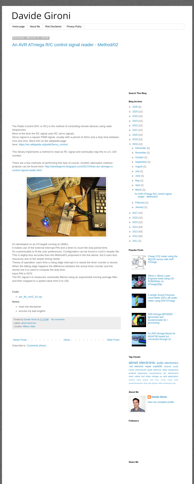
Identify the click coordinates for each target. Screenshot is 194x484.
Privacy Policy (74, 26)
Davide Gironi (159, 397)
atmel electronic (28, 323)
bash (139, 380)
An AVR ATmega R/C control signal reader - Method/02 (65, 44)
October (139, 157)
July (137, 171)
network (167, 366)
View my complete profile (161, 402)
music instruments (137, 370)
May (137, 180)
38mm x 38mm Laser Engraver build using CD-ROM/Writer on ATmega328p (161, 280)
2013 (135, 231)
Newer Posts (20, 339)
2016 (135, 217)
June (138, 175)
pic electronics (170, 373)
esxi (151, 380)
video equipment (170, 370)
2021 (135, 130)
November (141, 152)
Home (67, 339)
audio (175, 366)
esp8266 (157, 366)
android (132, 373)
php (149, 383)
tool (143, 376)
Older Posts (113, 339)
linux (157, 380)
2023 (135, 121)
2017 (135, 213)
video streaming (165, 383)
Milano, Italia (29, 326)
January (139, 207)
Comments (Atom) (36, 345)
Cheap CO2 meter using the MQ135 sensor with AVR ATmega (162, 259)
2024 (135, 116)
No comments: (58, 319)
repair (148, 366)
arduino (132, 380)
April (137, 185)
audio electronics (167, 362)
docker (145, 380)
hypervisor (143, 373)
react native (134, 376)
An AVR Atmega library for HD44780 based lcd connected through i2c (161, 336)
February (140, 202)
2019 (135, 139)
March (138, 189)
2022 (135, 125)
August (139, 166)
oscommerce (155, 373)
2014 (135, 227)
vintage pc (157, 376)
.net (131, 366)
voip (174, 383)
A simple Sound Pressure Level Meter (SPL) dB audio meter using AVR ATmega (162, 298)
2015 (135, 222)
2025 (135, 111)
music (163, 380)
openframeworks (136, 383)
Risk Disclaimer (53, 26)
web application (170, 376)
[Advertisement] (153, 61)
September (141, 162)
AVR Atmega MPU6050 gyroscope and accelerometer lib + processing (160, 318)
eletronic (138, 366)
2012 (135, 236)
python (155, 383)
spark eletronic (154, 370)
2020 (135, 134)
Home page (18, 26)
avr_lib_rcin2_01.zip (30, 296)
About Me (35, 26)
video (148, 376)
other (145, 383)
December (141, 148)
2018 (135, 144)
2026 (135, 106)
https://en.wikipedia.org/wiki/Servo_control (43, 144)
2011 (135, 241)
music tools (172, 380)
